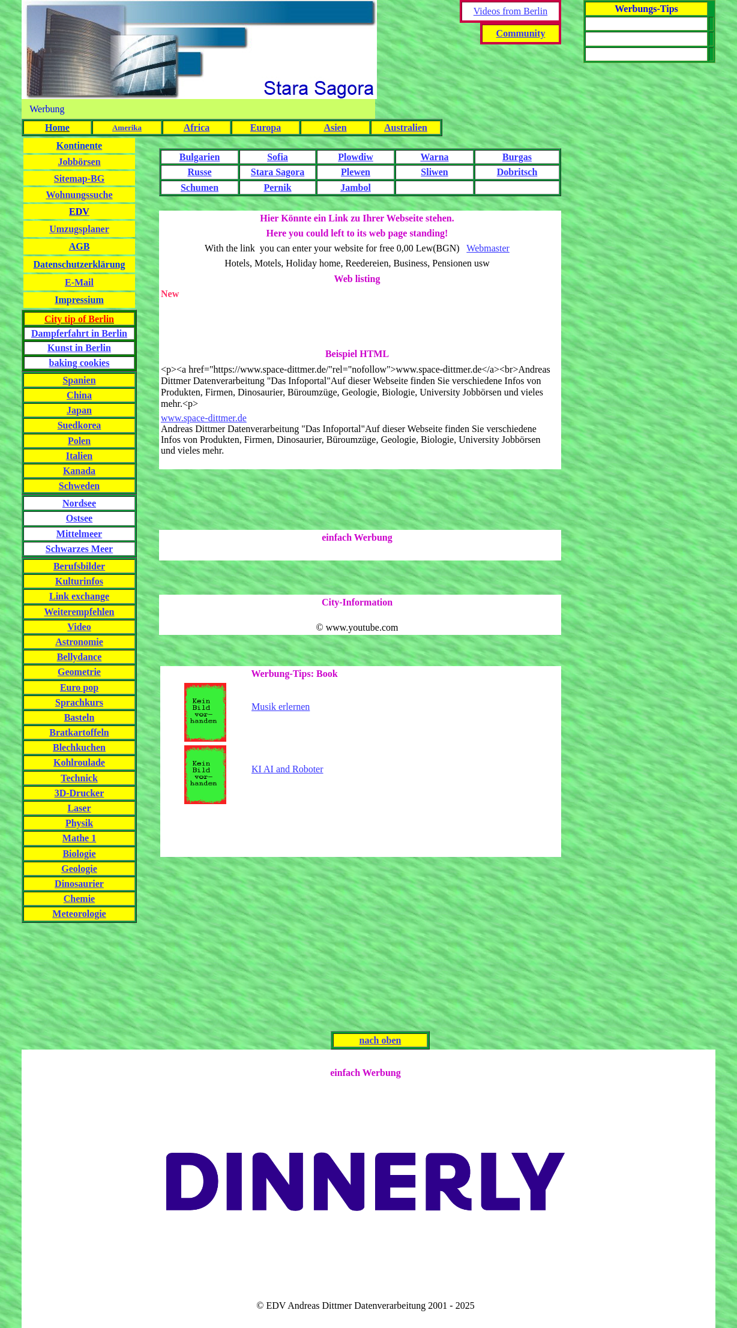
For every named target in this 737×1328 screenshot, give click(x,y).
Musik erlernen (280, 707)
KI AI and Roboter (287, 769)
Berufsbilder (79, 566)
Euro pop (79, 687)
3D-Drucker (79, 793)
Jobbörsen (79, 162)
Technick (79, 778)
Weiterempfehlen (79, 612)
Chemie (79, 899)
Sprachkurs (79, 702)
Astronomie (79, 642)
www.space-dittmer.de (204, 418)
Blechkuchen (79, 747)
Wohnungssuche (79, 195)
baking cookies (79, 363)
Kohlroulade (79, 762)
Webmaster (488, 248)
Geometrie (79, 672)
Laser (79, 808)
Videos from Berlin (510, 11)
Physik (79, 823)
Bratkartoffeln (79, 732)
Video (79, 627)
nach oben (380, 1040)
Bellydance (79, 657)
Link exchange (79, 596)
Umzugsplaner (79, 229)
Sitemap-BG (79, 178)
